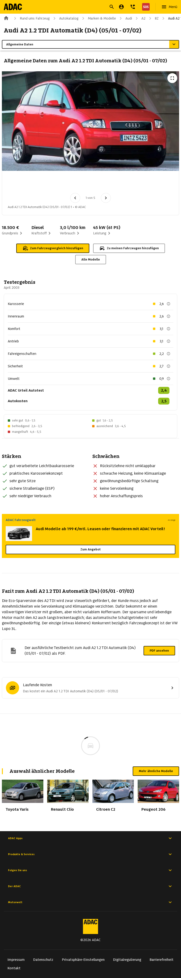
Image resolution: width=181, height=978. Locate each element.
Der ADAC (90, 886)
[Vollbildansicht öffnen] (172, 78)
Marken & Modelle (98, 18)
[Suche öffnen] (112, 7)
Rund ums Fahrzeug (31, 18)
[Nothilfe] (145, 7)
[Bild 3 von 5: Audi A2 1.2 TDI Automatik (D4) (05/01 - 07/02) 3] (66, 183)
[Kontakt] (133, 7)
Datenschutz (43, 960)
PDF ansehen (159, 651)
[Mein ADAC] (121, 7)
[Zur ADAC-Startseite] (13, 7)
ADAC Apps (90, 838)
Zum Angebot (90, 549)
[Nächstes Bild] (106, 198)
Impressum (16, 960)
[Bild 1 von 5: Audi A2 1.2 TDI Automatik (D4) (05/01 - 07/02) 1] (17, 183)
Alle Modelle (90, 259)
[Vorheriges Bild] (75, 198)
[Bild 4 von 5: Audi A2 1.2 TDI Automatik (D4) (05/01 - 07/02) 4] (90, 183)
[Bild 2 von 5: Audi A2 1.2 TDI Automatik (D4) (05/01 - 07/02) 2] (41, 183)
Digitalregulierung (127, 960)
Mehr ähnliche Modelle (156, 771)
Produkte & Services (90, 854)
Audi (125, 18)
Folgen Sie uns (90, 870)
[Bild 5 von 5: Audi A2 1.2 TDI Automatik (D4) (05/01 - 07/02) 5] (115, 183)
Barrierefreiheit (161, 960)
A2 (139, 18)
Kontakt (14, 968)
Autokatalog (65, 18)
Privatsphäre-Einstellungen (83, 960)
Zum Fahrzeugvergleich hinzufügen (52, 248)
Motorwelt (90, 902)
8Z (153, 18)
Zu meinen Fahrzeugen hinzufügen (129, 248)
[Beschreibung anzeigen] (168, 304)
